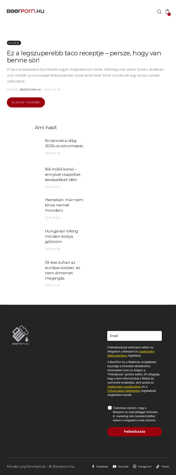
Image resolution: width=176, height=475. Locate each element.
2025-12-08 (52, 249)
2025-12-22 (52, 217)
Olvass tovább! (26, 102)
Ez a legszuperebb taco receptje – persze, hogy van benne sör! (84, 56)
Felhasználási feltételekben (123, 390)
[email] (134, 336)
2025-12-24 (52, 187)
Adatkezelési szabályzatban (124, 386)
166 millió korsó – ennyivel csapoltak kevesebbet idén (62, 174)
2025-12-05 (52, 285)
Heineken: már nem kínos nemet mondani (64, 205)
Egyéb (14, 43)
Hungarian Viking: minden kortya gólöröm (62, 236)
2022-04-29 (52, 89)
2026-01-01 (52, 153)
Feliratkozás (134, 432)
